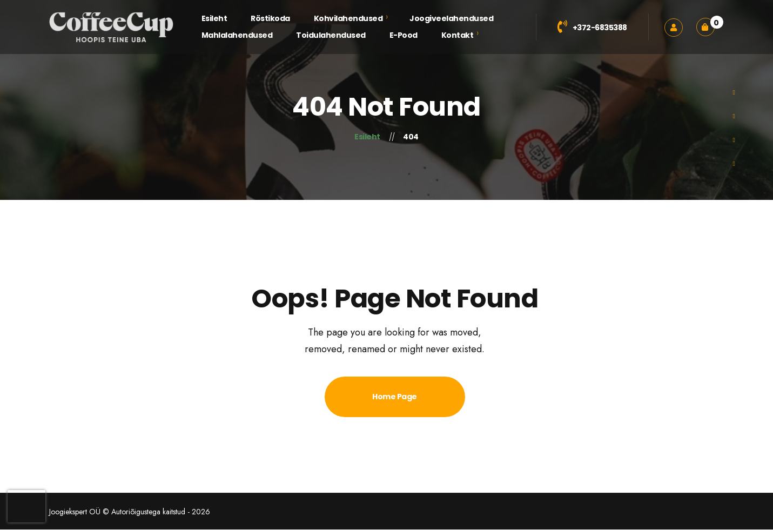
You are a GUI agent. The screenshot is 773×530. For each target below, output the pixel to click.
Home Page (394, 396)
